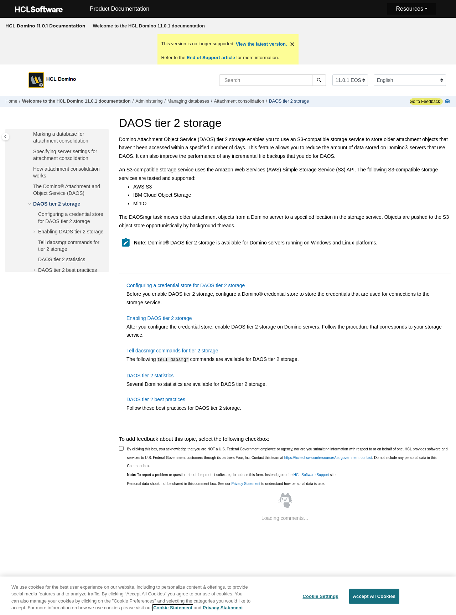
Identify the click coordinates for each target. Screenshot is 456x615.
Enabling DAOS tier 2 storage (71, 231)
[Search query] (272, 80)
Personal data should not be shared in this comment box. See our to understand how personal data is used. (227, 483)
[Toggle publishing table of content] (5, 136)
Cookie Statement (172, 610)
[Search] (319, 80)
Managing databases (188, 101)
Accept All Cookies (374, 598)
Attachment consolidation (239, 101)
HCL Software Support (311, 474)
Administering (148, 101)
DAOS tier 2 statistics (61, 259)
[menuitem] (149, 26)
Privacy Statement (245, 483)
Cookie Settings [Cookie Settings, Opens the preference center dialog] (320, 598)
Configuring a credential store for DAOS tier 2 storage (185, 285)
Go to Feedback (425, 101)
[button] (30, 134)
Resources (409, 9)
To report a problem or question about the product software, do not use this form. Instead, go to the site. (232, 474)
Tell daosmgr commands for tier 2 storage (172, 350)
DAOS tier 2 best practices (67, 270)
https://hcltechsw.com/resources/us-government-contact (328, 457)
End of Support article (210, 57)
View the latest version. (260, 44)
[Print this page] (448, 101)
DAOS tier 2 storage (289, 101)
